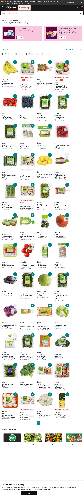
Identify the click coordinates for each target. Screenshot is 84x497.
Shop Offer (24, 89)
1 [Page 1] (38, 423)
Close (29, 493)
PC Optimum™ (71, 2)
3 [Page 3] (45, 423)
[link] (35, 423)
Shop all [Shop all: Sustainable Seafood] (62, 37)
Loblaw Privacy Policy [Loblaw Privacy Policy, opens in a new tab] (43, 489)
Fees (81, 2)
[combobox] (42, 13)
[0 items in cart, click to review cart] (81, 8)
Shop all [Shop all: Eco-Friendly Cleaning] (20, 37)
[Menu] (2, 7)
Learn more (25, 3)
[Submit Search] (81, 13)
